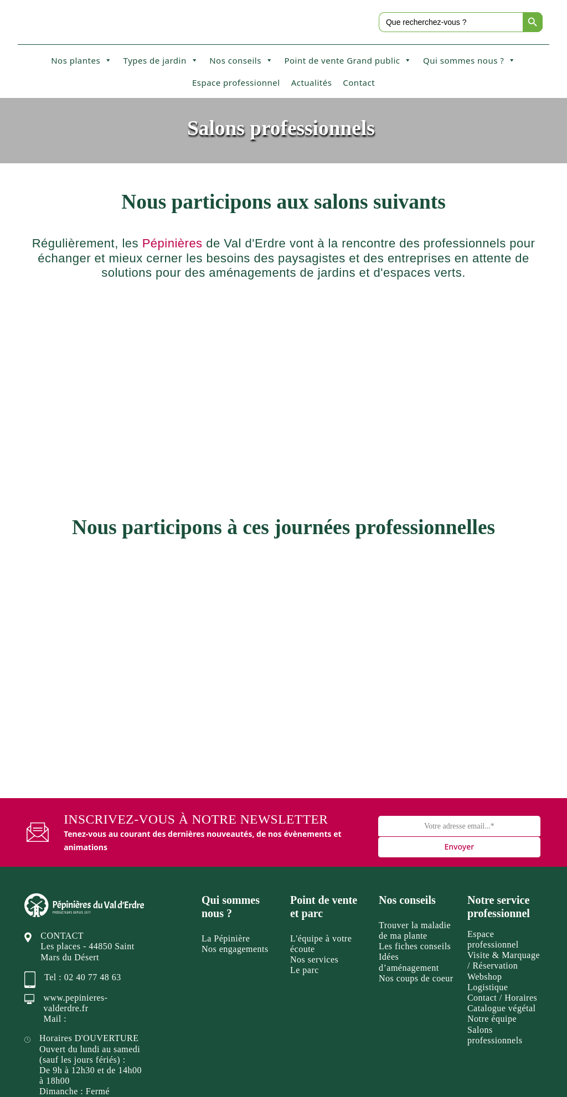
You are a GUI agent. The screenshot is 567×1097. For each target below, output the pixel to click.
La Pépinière (226, 843)
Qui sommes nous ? (469, 60)
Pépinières (172, 243)
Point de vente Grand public (348, 60)
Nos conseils (241, 60)
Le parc (304, 876)
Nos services (314, 865)
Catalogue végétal (501, 913)
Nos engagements (235, 854)
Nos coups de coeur (416, 883)
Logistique (487, 892)
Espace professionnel (236, 82)
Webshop (484, 882)
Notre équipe (492, 924)
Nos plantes (81, 60)
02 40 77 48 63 (92, 882)
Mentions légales (399, 1073)
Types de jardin (161, 60)
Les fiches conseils (415, 851)
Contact (359, 82)
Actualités (311, 82)
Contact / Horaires (502, 903)
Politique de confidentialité (491, 1073)
